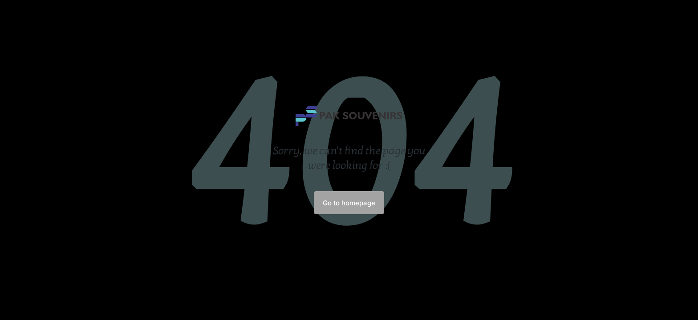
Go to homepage (349, 203)
